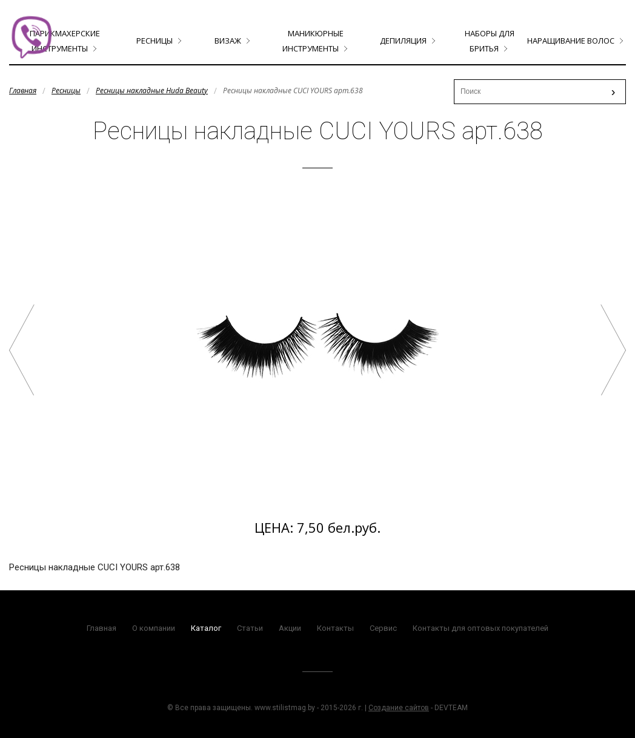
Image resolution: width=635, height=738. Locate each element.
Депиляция (403, 40)
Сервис (383, 628)
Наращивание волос (570, 40)
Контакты (335, 628)
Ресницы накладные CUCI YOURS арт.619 (22, 350)
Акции (290, 628)
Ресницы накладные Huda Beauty (152, 90)
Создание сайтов (398, 707)
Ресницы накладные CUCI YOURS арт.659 (613, 350)
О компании (153, 628)
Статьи (250, 628)
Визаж (227, 40)
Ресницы (154, 40)
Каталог (206, 628)
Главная (22, 90)
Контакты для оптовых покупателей (480, 628)
